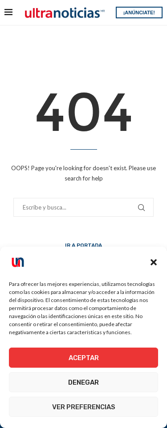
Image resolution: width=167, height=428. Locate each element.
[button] (153, 262)
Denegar (83, 382)
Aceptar (84, 358)
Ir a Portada (83, 245)
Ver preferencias (83, 407)
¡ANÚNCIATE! (139, 12)
